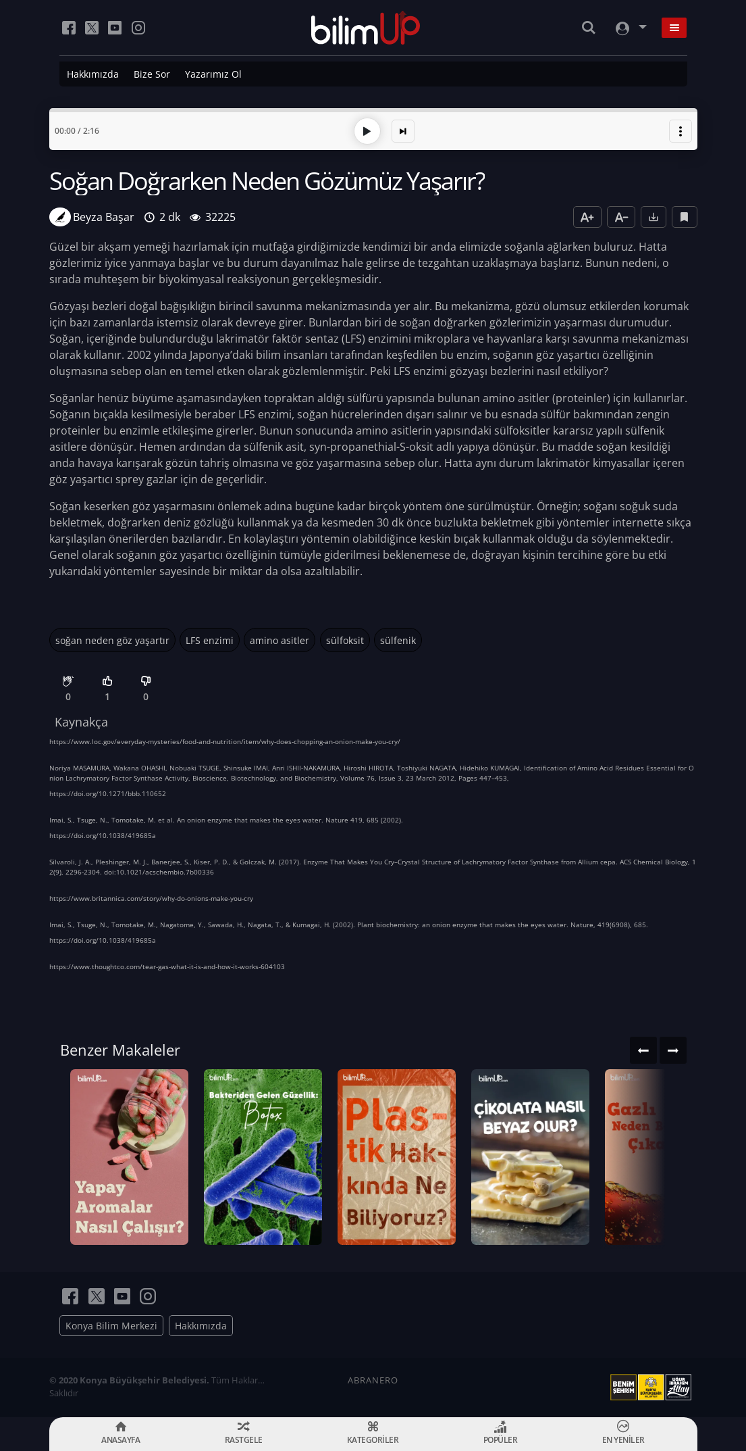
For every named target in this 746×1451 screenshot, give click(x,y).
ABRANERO (373, 1380)
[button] (680, 131)
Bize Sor (152, 74)
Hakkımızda (93, 74)
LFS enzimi (210, 640)
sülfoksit (345, 640)
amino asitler (279, 640)
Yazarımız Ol (213, 74)
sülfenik (398, 640)
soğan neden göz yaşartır (112, 640)
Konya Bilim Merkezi (111, 1325)
